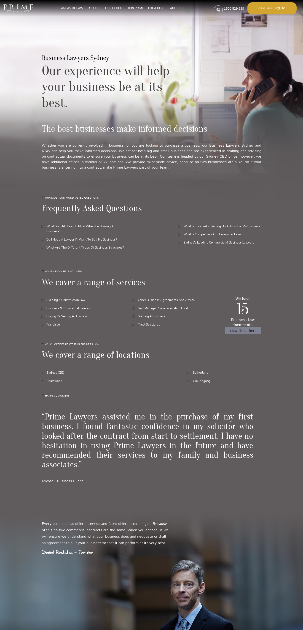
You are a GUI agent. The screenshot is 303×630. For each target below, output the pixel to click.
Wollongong (202, 380)
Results (91, 8)
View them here (243, 331)
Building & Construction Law (67, 300)
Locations (154, 8)
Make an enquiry (272, 8)
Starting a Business (152, 313)
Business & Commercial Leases (69, 306)
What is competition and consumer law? (209, 232)
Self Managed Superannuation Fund (164, 306)
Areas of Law (69, 8)
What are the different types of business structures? (78, 247)
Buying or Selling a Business (67, 313)
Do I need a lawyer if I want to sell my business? (83, 238)
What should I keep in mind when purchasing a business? (81, 228)
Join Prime (133, 8)
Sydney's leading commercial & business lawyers (216, 239)
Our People (111, 8)
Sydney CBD (55, 373)
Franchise (53, 319)
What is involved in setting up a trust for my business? (220, 226)
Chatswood (54, 380)
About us (175, 8)
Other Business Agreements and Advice (167, 300)
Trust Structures (150, 319)
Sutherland (201, 373)
